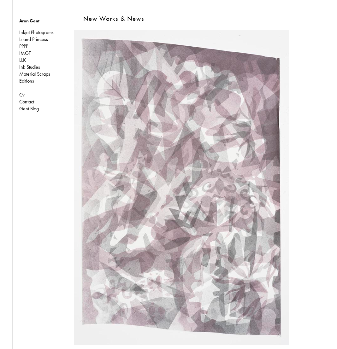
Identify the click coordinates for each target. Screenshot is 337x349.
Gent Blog (29, 108)
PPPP (23, 46)
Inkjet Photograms (36, 32)
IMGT (25, 53)
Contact (26, 101)
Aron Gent (29, 21)
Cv (22, 94)
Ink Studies (29, 67)
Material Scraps (34, 74)
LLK (22, 60)
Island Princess (33, 39)
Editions (26, 81)
